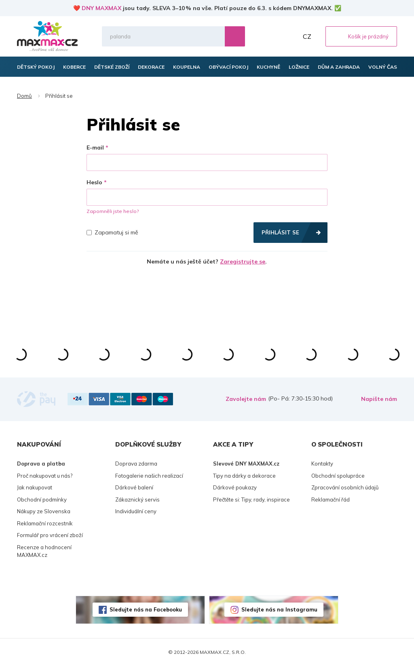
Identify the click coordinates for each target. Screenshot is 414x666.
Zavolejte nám (246, 399)
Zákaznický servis (137, 499)
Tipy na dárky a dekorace (244, 475)
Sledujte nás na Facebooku (146, 609)
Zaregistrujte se (242, 261)
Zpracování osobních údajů (345, 487)
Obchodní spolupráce (338, 475)
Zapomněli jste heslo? (113, 211)
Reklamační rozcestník (45, 523)
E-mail (95, 147)
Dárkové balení (134, 487)
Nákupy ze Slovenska (43, 511)
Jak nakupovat (34, 487)
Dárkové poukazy (235, 487)
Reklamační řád (330, 499)
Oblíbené (272, 36)
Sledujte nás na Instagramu (279, 609)
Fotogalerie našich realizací (149, 475)
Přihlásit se (280, 232)
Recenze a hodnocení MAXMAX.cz (44, 551)
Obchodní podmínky (42, 499)
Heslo (94, 182)
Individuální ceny (135, 511)
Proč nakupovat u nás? (44, 475)
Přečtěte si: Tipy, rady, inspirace (251, 499)
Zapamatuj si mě (112, 232)
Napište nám (379, 399)
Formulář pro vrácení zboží (50, 535)
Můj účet (290, 36)
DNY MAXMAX (101, 8)
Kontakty (322, 463)
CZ (307, 36)
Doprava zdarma (136, 463)
